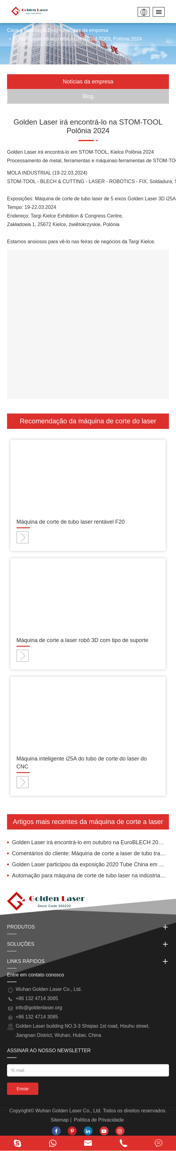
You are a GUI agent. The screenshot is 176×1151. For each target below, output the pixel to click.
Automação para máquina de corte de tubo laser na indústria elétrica (90, 875)
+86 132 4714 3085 (37, 1016)
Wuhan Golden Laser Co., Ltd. (68, 1110)
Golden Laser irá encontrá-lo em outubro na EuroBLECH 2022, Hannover (90, 842)
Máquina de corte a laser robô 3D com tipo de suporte (82, 640)
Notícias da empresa (85, 30)
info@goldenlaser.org (39, 1007)
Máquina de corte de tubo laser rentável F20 (71, 522)
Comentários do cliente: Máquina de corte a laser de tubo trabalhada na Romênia (90, 853)
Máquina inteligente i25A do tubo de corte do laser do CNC (82, 763)
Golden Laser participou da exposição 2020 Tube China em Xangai (90, 864)
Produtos (88, 927)
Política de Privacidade (99, 1119)
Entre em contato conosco (35, 974)
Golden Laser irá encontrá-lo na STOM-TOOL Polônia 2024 (77, 38)
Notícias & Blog (41, 30)
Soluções (88, 944)
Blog (88, 96)
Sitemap (60, 1119)
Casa (12, 30)
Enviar (23, 1088)
